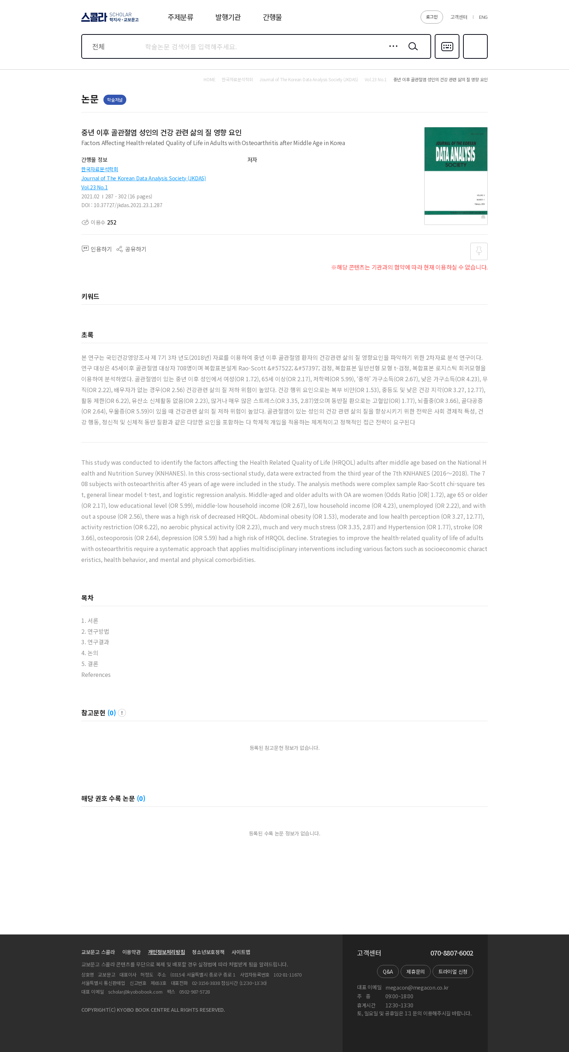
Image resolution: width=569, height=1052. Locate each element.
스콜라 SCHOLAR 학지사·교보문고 (108, 21)
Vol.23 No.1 (94, 187)
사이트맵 (241, 952)
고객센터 (458, 16)
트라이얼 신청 (452, 971)
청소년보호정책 (208, 952)
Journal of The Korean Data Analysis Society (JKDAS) (143, 178)
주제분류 (180, 17)
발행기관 (228, 17)
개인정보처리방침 (166, 952)
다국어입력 (447, 58)
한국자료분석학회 (99, 169)
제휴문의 (415, 971)
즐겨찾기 (474, 58)
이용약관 (131, 952)
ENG (483, 16)
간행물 (272, 17)
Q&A (388, 971)
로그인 (432, 16)
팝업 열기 (122, 713)
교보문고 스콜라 (98, 952)
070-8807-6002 (451, 953)
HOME (209, 79)
